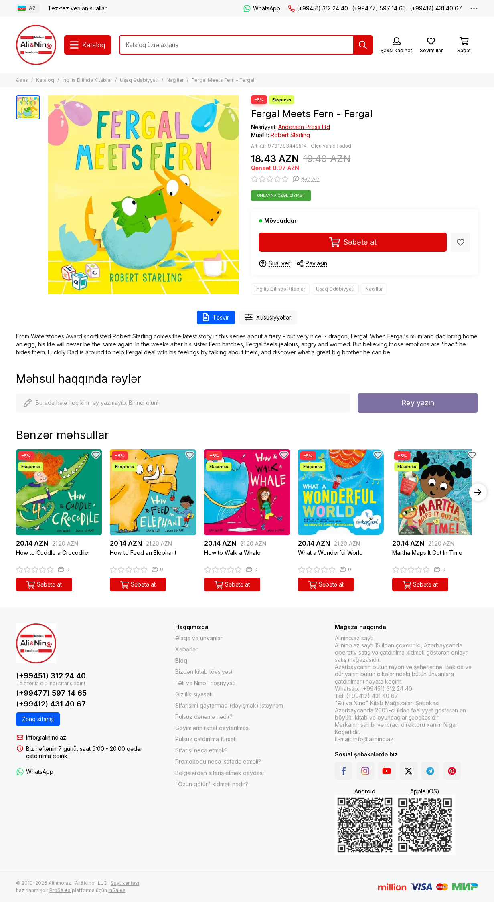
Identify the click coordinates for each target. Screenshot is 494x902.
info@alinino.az (46, 737)
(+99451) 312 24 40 (318, 8)
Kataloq (45, 80)
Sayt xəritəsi (125, 883)
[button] (478, 492)
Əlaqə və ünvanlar (199, 638)
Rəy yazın (417, 402)
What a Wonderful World (330, 552)
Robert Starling (290, 134)
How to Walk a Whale (232, 552)
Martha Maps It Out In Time (427, 552)
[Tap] (363, 45)
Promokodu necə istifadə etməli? (218, 761)
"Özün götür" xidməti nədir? (211, 784)
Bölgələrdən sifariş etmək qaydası (219, 772)
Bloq (181, 660)
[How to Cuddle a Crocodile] (59, 492)
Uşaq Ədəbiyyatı (139, 80)
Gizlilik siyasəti (194, 694)
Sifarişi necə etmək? (201, 750)
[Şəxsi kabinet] (396, 45)
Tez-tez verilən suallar (77, 8)
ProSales (60, 890)
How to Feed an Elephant (143, 552)
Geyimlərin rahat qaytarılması (212, 727)
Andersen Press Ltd (304, 126)
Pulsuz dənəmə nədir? (204, 716)
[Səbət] (464, 45)
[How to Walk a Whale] (247, 492)
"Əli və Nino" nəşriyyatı (205, 683)
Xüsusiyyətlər (268, 317)
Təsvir (216, 317)
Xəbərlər (186, 649)
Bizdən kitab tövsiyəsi (203, 671)
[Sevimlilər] (431, 45)
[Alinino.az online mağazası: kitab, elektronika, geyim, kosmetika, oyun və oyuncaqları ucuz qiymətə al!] (36, 45)
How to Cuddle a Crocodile (52, 552)
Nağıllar (175, 80)
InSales (117, 890)
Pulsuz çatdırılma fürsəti (206, 739)
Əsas (22, 80)
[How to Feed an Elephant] (153, 492)
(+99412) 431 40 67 (436, 8)
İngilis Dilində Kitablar (87, 80)
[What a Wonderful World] (341, 492)
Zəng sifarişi (38, 719)
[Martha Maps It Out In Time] (435, 492)
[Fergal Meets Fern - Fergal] (143, 194)
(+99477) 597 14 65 (379, 8)
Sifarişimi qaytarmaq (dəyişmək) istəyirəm (229, 705)
